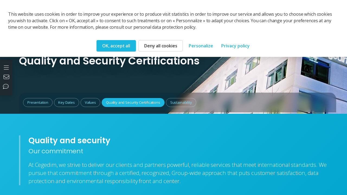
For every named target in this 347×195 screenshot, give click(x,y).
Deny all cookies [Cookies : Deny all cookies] (160, 46)
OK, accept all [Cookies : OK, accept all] (116, 46)
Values (90, 102)
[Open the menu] (7, 67)
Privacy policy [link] (235, 46)
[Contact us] (7, 77)
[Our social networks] (7, 87)
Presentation (37, 102)
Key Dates (66, 102)
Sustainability (181, 102)
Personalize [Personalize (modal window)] (201, 46)
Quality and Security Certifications (133, 102)
